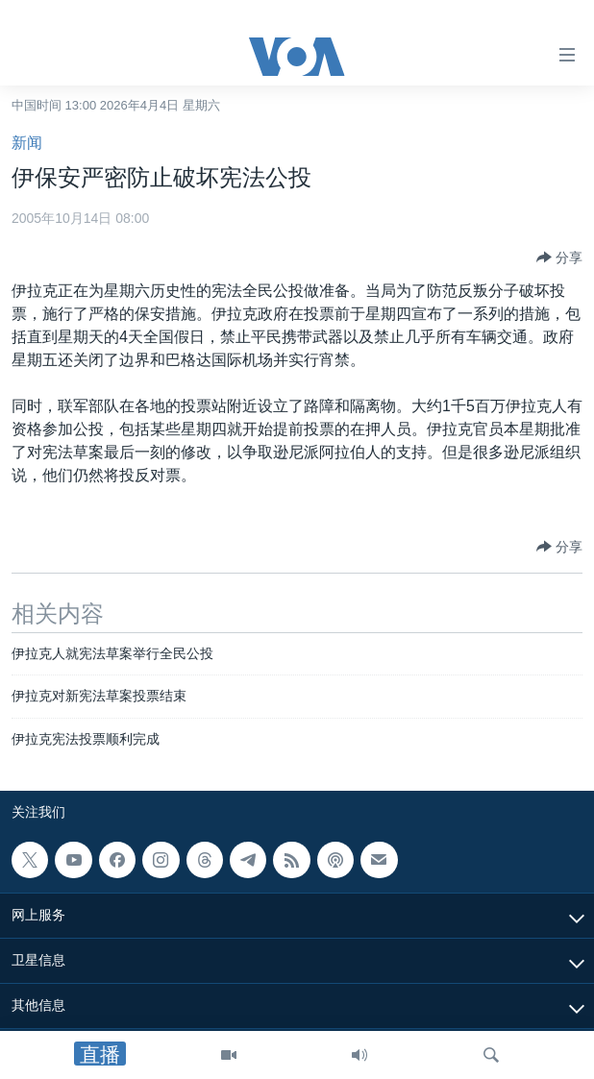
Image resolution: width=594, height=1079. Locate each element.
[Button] (559, 257)
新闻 (27, 143)
